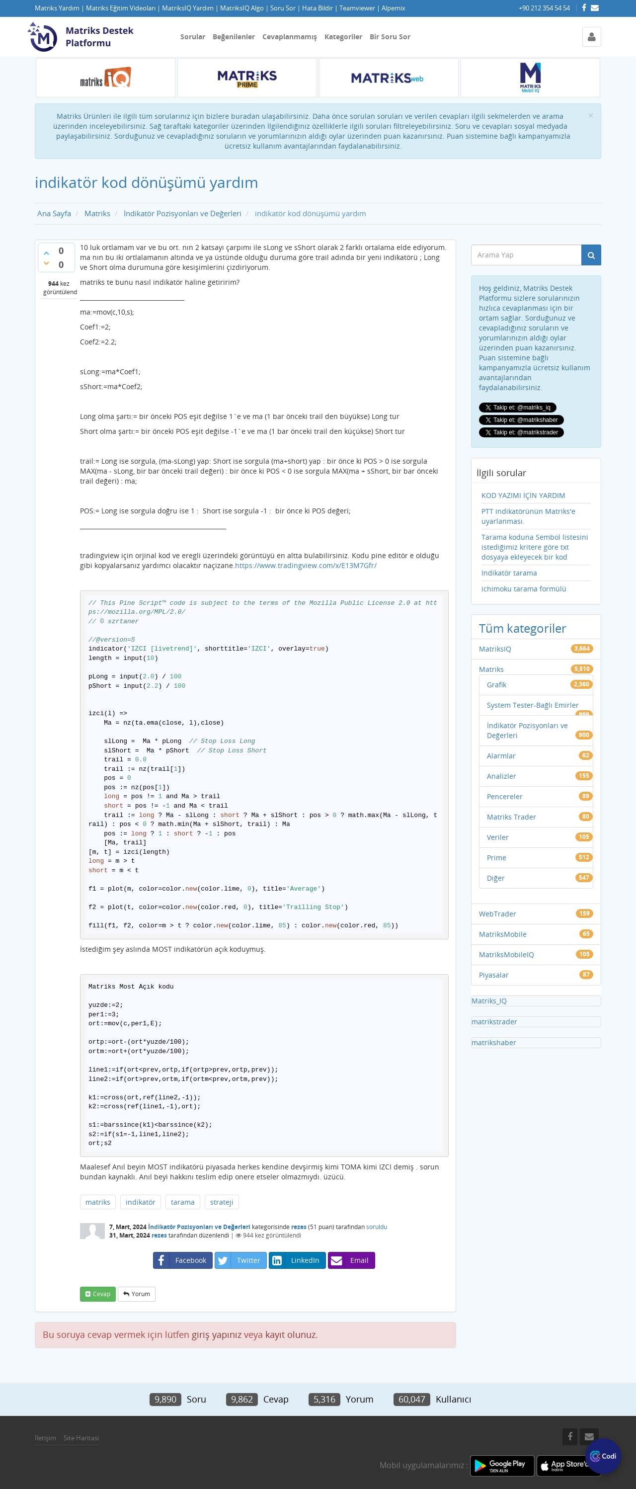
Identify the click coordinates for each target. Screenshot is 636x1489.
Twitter (237, 1260)
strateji (222, 1202)
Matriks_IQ (489, 1000)
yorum (141, 1294)
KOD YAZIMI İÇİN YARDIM (523, 495)
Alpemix (393, 8)
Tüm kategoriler (522, 628)
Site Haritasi (81, 1437)
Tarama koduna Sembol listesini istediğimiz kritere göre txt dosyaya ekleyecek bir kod (534, 547)
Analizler (501, 776)
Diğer (496, 878)
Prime (496, 857)
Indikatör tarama (509, 573)
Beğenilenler (234, 36)
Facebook (180, 1260)
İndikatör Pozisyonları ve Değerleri (199, 1227)
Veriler (498, 837)
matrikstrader (494, 1021)
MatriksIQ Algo (242, 8)
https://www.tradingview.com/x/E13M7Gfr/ (306, 565)
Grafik (496, 684)
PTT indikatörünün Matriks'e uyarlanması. (528, 516)
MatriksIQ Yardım (188, 8)
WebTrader (497, 913)
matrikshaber (494, 1042)
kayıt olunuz (290, 1334)
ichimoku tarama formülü (523, 588)
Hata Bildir (317, 8)
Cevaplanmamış (289, 36)
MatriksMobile (503, 934)
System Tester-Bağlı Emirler (533, 705)
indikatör (141, 1202)
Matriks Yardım (57, 8)
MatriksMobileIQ (506, 954)
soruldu (376, 1227)
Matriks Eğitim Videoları (121, 8)
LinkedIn (294, 1260)
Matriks (491, 669)
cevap (101, 1294)
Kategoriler (343, 36)
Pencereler (505, 796)
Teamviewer (357, 8)
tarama (183, 1202)
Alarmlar (501, 755)
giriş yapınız (216, 1334)
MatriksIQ (495, 649)
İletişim (45, 1437)
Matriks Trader (511, 817)
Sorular (192, 36)
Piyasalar (494, 975)
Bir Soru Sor (390, 36)
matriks (97, 1202)
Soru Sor (283, 8)
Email (348, 1260)
